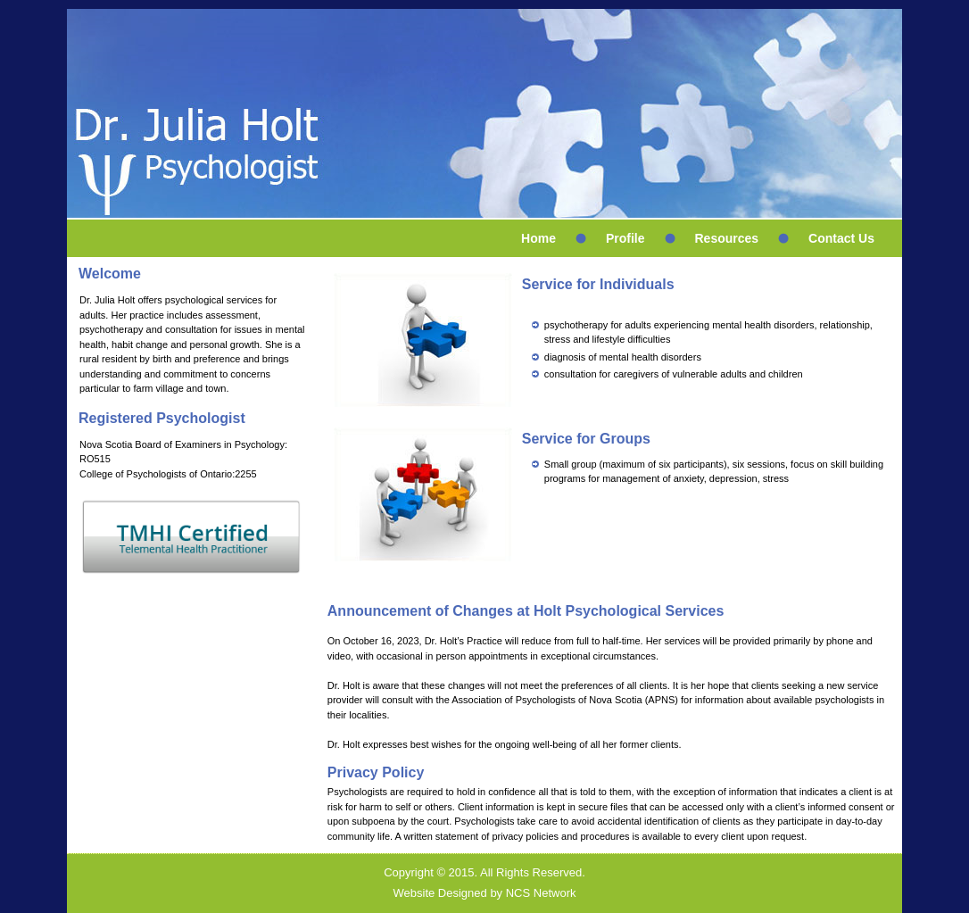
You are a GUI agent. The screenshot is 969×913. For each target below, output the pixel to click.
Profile (625, 238)
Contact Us (841, 238)
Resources (727, 238)
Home (538, 238)
